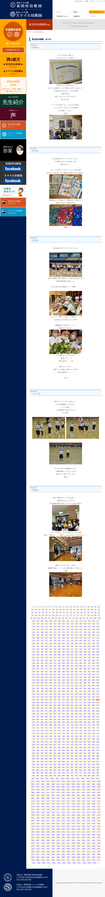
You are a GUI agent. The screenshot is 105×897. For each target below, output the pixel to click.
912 (76, 761)
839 (38, 750)
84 (38, 618)
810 (50, 745)
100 (95, 618)
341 (98, 660)
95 (77, 618)
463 (72, 683)
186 (50, 635)
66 (46, 615)
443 (55, 680)
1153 (37, 809)
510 (68, 691)
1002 (52, 778)
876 (59, 756)
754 (85, 733)
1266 (42, 832)
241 (80, 643)
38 (88, 609)
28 (53, 609)
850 (85, 750)
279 (38, 652)
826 (50, 747)
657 (80, 716)
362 (50, 666)
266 (50, 649)
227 (89, 640)
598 (33, 708)
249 (46, 646)
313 (46, 657)
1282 (53, 835)
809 (46, 745)
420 (93, 674)
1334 (32, 846)
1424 (64, 863)
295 (38, 655)
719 (72, 728)
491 (55, 688)
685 (63, 722)
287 (72, 652)
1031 (58, 784)
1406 (42, 860)
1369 (68, 851)
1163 (88, 809)
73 (71, 615)
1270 (63, 832)
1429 (89, 863)
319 (72, 657)
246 (33, 646)
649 (46, 716)
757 (98, 733)
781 (63, 739)
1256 (63, 829)
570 (50, 702)
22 (32, 609)
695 (38, 725)
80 (95, 615)
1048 (73, 787)
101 (99, 618)
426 (50, 677)
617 (46, 711)
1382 (63, 854)
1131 (68, 804)
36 (81, 609)
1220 (93, 820)
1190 (83, 815)
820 (93, 745)
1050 (83, 787)
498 (85, 688)
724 (93, 728)
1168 (42, 812)
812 (59, 745)
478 (68, 685)
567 (38, 702)
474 (50, 685)
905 (46, 761)
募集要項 (80, 16)
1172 (63, 812)
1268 (53, 832)
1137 (98, 804)
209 (80, 638)
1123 (98, 801)
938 (50, 767)
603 (55, 708)
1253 (48, 829)
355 (89, 663)
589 (63, 705)
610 (85, 708)
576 (76, 702)
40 (95, 609)
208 (76, 638)
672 (76, 719)
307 (89, 655)
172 (59, 632)
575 (72, 702)
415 (72, 674)
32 (67, 609)
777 (46, 739)
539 (55, 697)
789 (98, 739)
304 (76, 655)
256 (76, 646)
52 (67, 612)
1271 (68, 832)
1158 (63, 809)
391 (38, 671)
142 (68, 626)
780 (59, 739)
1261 (88, 829)
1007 (77, 778)
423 (38, 677)
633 (46, 714)
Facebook (13, 167)
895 (72, 759)
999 (37, 778)
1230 (73, 823)
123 (55, 624)
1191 (88, 815)
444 (59, 680)
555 (55, 700)
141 (63, 626)
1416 (93, 860)
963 (89, 770)
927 (72, 764)
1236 (32, 826)
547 (89, 697)
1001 (47, 778)
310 (33, 657)
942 (68, 767)
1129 (58, 804)
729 (46, 730)
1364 (42, 851)
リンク (97, 16)
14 (74, 607)
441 (46, 680)
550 (33, 700)
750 (68, 733)
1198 (53, 818)
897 (80, 759)
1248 (93, 826)
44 (39, 612)
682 (50, 722)
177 (80, 632)
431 (72, 677)
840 (42, 750)
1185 (58, 815)
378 (50, 669)
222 (68, 640)
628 (93, 711)
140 (59, 626)
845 (63, 750)
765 (63, 736)
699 (55, 725)
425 (46, 677)
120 (42, 624)
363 (55, 666)
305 (80, 655)
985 (46, 775)
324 (93, 657)
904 (42, 761)
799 (72, 742)
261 (98, 646)
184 (42, 635)
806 (33, 745)
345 (46, 663)
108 (59, 621)
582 (33, 705)
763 (55, 736)
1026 (32, 784)
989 (63, 775)
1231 (78, 823)
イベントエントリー (97, 12)
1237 (37, 826)
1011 (97, 778)
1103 (68, 798)
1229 (68, 823)
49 (57, 612)
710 (33, 728)
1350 (42, 849)
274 (85, 649)
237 (63, 643)
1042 (42, 787)
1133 (78, 804)
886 (33, 759)
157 (63, 629)
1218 (83, 820)
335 (72, 660)
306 (85, 655)
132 (93, 624)
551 (38, 700)
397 (63, 671)
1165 (98, 809)
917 (98, 761)
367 (72, 666)
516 (93, 691)
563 (89, 700)
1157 (58, 809)
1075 (68, 792)
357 (98, 663)
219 (55, 640)
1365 (48, 851)
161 (80, 629)
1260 (83, 829)
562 (85, 700)
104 (42, 621)
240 (76, 643)
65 (43, 615)
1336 (42, 846)
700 (59, 725)
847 (72, 750)
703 (72, 725)
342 (33, 663)
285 (63, 652)
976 (76, 773)
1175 (78, 812)
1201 (68, 818)
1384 (73, 854)
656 (76, 716)
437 (98, 677)
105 (46, 621)
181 (98, 632)
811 (55, 745)
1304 (93, 837)
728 (42, 730)
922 (50, 764)
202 (50, 638)
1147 (78, 806)
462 (68, 683)
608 (76, 708)
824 (42, 747)
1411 (68, 860)
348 (59, 663)
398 (68, 671)
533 (98, 694)
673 (80, 719)
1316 (83, 840)
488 (42, 688)
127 (72, 624)
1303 (88, 837)
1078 (83, 792)
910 (68, 761)
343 (38, 663)
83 (35, 618)
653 (63, 716)
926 (68, 764)
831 (72, 747)
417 (80, 674)
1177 (88, 812)
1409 (58, 860)
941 (63, 767)
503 (38, 691)
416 (76, 674)
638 (68, 714)
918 (33, 764)
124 (59, 624)
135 (38, 626)
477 (63, 685)
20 (95, 607)
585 (46, 705)
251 (55, 646)
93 (70, 618)
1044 (53, 787)
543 (72, 697)
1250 (32, 829)
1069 (37, 792)
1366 (53, 851)
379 (55, 669)
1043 (48, 787)
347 (55, 663)
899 (89, 759)
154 (50, 629)
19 (91, 607)
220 (59, 640)
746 (50, 733)
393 (46, 671)
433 (80, 677)
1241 (58, 826)
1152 (32, 809)
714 (50, 728)
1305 (98, 837)
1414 (83, 860)
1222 (32, 823)
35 (78, 609)
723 (89, 728)
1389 (98, 854)
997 (98, 775)
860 (59, 753)
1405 (37, 860)
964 (93, 770)
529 (80, 694)
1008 (82, 778)
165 (98, 629)
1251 (37, 829)
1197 (48, 818)
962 (85, 770)
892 (59, 759)
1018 (63, 781)
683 (55, 722)
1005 (67, 778)
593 (80, 705)
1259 (78, 829)
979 (89, 773)
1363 (37, 851)
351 (72, 663)
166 (33, 632)
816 (76, 745)
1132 (73, 804)
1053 (98, 787)
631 (38, 714)
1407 (48, 860)
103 (38, 621)
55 (78, 612)
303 (72, 655)
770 (85, 736)
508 (59, 691)
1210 (42, 820)
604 (59, 708)
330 (50, 660)
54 (74, 612)
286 (68, 652)
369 (80, 666)
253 (63, 646)
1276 (93, 832)
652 (59, 716)
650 (50, 716)
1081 (98, 792)
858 (50, 753)
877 (63, 756)
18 (88, 607)
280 (42, 652)
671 (72, 719)
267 (55, 649)
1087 (58, 795)
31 (64, 609)
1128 (53, 804)
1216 (73, 820)
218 (50, 640)
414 (68, 674)
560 (76, 700)
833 (80, 747)
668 (59, 719)
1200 (63, 818)
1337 (48, 846)
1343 (78, 846)
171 (55, 632)
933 (98, 764)
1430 (94, 863)
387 (89, 669)
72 (67, 615)
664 (42, 719)
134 (33, 626)
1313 (68, 840)
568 (42, 702)
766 (68, 736)
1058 (53, 789)
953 (46, 770)
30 (60, 609)
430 (68, 677)
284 (59, 652)
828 (59, 747)
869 (98, 753)
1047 (68, 787)
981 (98, 773)
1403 (98, 857)
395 (55, 671)
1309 (48, 840)
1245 (78, 826)
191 (72, 635)
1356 (73, 849)
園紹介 (80, 12)
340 (93, 660)
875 (55, 756)
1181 (37, 815)
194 (85, 635)
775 (38, 739)
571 (55, 702)
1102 (63, 798)
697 (46, 725)
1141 (48, 806)
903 (38, 761)
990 (68, 775)
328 (42, 660)
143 (72, 626)
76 (81, 615)
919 (38, 764)
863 (72, 753)
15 (78, 607)
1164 (93, 809)
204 (59, 638)
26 (46, 609)
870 (33, 756)
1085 (48, 795)
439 (38, 680)
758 (33, 736)
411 (55, 674)
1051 (88, 787)
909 (63, 761)
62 (32, 615)
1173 (68, 812)
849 (80, 750)
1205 (88, 818)
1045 (58, 787)
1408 (53, 860)
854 (33, 753)
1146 (73, 806)
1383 (68, 854)
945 (80, 767)
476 (59, 685)
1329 (78, 843)
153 (46, 629)
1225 (48, 823)
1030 (53, 784)
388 (93, 669)
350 (68, 663)
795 (55, 742)
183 (38, 635)
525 (63, 694)
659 (89, 716)
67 (50, 615)
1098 (42, 798)
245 (98, 643)
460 (59, 683)
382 (68, 669)
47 (50, 612)
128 (76, 624)
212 (93, 638)
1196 (42, 818)
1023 (88, 781)
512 (76, 691)
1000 (42, 778)
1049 (78, 787)
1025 (98, 781)
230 (33, 643)
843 (55, 750)
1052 (93, 787)
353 (80, 663)
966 (33, 773)
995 (89, 775)
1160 (73, 809)
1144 (63, 806)
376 (42, 669)
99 (91, 618)
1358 (83, 849)
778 (50, 739)
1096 (32, 798)
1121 (88, 801)
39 (92, 609)
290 (85, 652)
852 (93, 750)
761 (46, 736)
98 (87, 618)
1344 (83, 846)
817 (80, 745)
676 (93, 719)
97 (84, 618)
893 (63, 759)
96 (80, 618)
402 (85, 671)
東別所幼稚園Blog (39, 32)
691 (89, 722)
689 (80, 722)
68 (53, 615)
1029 (48, 784)
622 (68, 711)
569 (46, 702)
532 (93, 694)
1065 (88, 789)
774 (33, 739)
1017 (58, 781)
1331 (88, 843)
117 (98, 621)
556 (59, 700)
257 (80, 646)
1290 (93, 835)
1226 (53, 823)
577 (80, 702)
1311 (58, 840)
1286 (73, 835)
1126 (42, 804)
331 (55, 660)
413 (63, 674)
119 (38, 624)
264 (42, 649)
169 (46, 632)
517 (98, 691)
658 (85, 716)
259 (89, 646)
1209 (37, 820)
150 (33, 629)
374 (33, 669)
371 (89, 666)
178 (85, 632)
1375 (98, 851)
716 (59, 728)
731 (55, 730)
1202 (73, 818)
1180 (32, 815)
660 (93, 716)
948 (93, 767)
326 (33, 660)
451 (89, 680)
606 (68, 708)
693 (98, 722)
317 (63, 657)
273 (80, 649)
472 (42, 685)
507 (55, 691)
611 (89, 708)
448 (76, 680)
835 (89, 747)
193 (80, 635)
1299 (68, 837)
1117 (68, 801)
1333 (98, 843)
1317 (88, 840)
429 (63, 677)
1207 (98, 818)
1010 (92, 778)
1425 (69, 863)
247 (38, 646)
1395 (58, 857)
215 (38, 640)
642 (85, 714)
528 (76, 694)
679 (38, 722)
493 (63, 688)
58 (88, 612)
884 (93, 756)
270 (68, 649)
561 (80, 700)
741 (98, 730)
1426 (74, 863)
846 (68, 750)
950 (33, 770)
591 (72, 705)
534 (33, 697)
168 (42, 632)
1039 (98, 784)
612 (93, 708)
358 (33, 666)
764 (59, 736)
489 (46, 688)
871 (38, 756)
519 (38, 694)
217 (46, 640)
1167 (37, 812)
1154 (42, 809)
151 (38, 629)
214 (33, 640)
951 (38, 770)
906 (50, 761)
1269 (58, 832)
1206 (93, 818)
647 (38, 716)
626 (85, 711)
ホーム (63, 12)
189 (63, 635)
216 (42, 640)
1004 (62, 778)
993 (80, 775)
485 (98, 685)
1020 (73, 781)
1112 (42, 801)
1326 (63, 843)
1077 (78, 792)
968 (42, 773)
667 (55, 719)
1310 (53, 840)
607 (72, 708)
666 (50, 719)
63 (36, 615)
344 (42, 663)
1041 (37, 787)
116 (93, 621)
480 (76, 685)
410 (50, 674)
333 (63, 660)
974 (68, 773)
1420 (43, 863)
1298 (63, 837)
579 (89, 702)
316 (59, 657)
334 (68, 660)
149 (98, 626)
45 (43, 612)
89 (56, 618)
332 (59, 660)
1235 (98, 823)
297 (46, 655)
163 (89, 629)
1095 (98, 795)
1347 (98, 846)
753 (80, 733)
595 (89, 705)
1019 (68, 781)
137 (46, 626)
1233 (88, 823)
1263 (98, 829)
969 (46, 773)
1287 (78, 835)
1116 (63, 801)
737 (80, 730)
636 (59, 714)
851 (89, 750)
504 (42, 691)
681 (46, 722)
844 (59, 750)
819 (89, 745)
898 (85, 759)
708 (93, 725)
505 (46, 691)
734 (68, 730)
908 (59, 761)
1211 (48, 820)
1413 (78, 860)
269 (63, 649)
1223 (37, 823)
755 (89, 733)
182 (33, 635)
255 (72, 646)
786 (85, 739)
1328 (73, 843)
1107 (88, 798)
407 (38, 674)
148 (93, 626)
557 (63, 700)
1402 (93, 857)
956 (59, 770)
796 (59, 742)
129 (80, 624)
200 (42, 638)
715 (55, 728)
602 (50, 708)
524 (59, 694)
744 (42, 733)
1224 (42, 823)
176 (76, 632)
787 (89, 739)
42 (32, 612)
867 (89, 753)
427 (55, 677)
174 (68, 632)
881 (80, 756)
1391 (37, 857)
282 (50, 652)
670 (68, 719)
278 (33, 652)
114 (85, 621)
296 (42, 655)
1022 (83, 781)
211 (89, 638)
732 (59, 730)
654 (68, 716)
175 (72, 632)
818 (85, 745)
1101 (58, 798)
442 (50, 680)
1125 (37, 804)
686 (68, 722)
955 (55, 770)
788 (93, 739)
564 (93, 700)
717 (63, 728)
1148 (83, 806)
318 (68, 657)
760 (42, 736)
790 (33, 742)
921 (46, 764)
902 (33, 761)
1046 (63, 787)
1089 (68, 795)
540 (59, 697)
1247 (88, 826)
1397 (68, 857)
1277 (98, 832)
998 (33, 778)
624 (76, 711)
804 (93, 742)
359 (38, 666)
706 (85, 725)
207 (72, 638)
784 (76, 739)
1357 (78, 849)
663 (38, 719)
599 (38, 708)
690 (85, 722)
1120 (83, 801)
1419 (38, 863)
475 (55, 685)
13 (71, 607)
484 (93, 685)
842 (50, 750)
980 (93, 773)
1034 (73, 784)
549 (98, 697)
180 (93, 632)
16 (81, 607)
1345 (88, 846)
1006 (72, 778)
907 (55, 761)
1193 (98, 815)
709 (98, 725)
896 (76, 759)
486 (33, 688)
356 (93, 663)
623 (72, 711)
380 (59, 669)
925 (63, 764)
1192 (93, 815)
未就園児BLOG (13, 50)
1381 (58, 854)
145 (80, 626)
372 (93, 666)
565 (98, 700)
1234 (93, 823)
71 (64, 615)
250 (50, 646)
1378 (42, 854)
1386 (83, 854)
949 (98, 767)
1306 (32, 840)
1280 (42, 835)
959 (72, 770)
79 (92, 615)
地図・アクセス (90, 1)
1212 (53, 820)
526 (68, 694)
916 (93, 761)
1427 (79, 863)
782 (68, 739)
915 (89, 761)
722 (85, 728)
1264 (32, 832)
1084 (42, 795)
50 (60, 612)
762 (50, 736)
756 (93, 733)
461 (63, 683)
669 (63, 719)
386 (85, 669)
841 (46, 750)
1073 (58, 792)
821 (98, 745)
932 (93, 764)
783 (72, 739)
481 (80, 685)
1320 (32, 843)
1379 (48, 854)
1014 (42, 781)
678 (33, 722)
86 (45, 618)
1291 (98, 835)
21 (98, 607)
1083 (37, 795)
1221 (98, 820)
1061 (68, 789)
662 (33, 719)
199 (38, 638)
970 (50, 773)
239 (72, 643)
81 (99, 615)
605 (63, 708)
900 (93, 759)
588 (59, 705)
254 (68, 646)
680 (42, 722)
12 (67, 607)
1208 (32, 820)
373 (98, 666)
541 (63, 697)
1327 (68, 843)
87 (49, 618)
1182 (42, 815)
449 (80, 680)
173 (63, 632)
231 (38, 643)
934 (33, 767)
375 (38, 669)
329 (46, 660)
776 (42, 739)
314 (50, 657)
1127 (48, 804)
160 (76, 629)
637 (63, 714)
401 (80, 671)
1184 (53, 815)
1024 (93, 781)
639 (72, 714)
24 (39, 609)
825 (46, 747)
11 (64, 607)
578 (85, 702)
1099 (48, 798)
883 (89, 756)
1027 (37, 784)
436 (93, 677)
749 (63, 733)
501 (98, 688)
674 (85, 719)
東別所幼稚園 (52, 9)
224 (76, 640)
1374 (93, 851)
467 (89, 683)
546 (85, 697)
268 (59, 649)
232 (42, 643)
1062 (73, 789)
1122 (93, 801)
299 (55, 655)
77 (85, 615)
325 (98, 657)
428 (59, 677)
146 (85, 626)
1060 (63, 789)
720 (76, 728)
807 (38, 745)
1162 (83, 809)
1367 (58, 851)
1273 (78, 832)
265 (46, 649)
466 (85, 683)
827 (55, 747)
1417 (98, 860)
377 (46, 669)
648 (42, 716)
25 (43, 609)
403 (89, 671)
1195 (37, 818)
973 (63, 773)
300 (59, 655)
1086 (53, 795)
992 (76, 775)
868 (93, 753)
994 (85, 775)
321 (80, 657)
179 (89, 632)
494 (68, 688)
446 (68, 680)
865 (80, 753)
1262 (93, 829)
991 (72, 775)
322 (85, 657)
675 (89, 719)
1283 (58, 835)
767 (72, 736)
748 (59, 733)
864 (76, 753)
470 (33, 685)
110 (68, 621)
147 (89, 626)
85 (42, 618)
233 (46, 643)
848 (76, 750)
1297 (58, 837)
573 (63, 702)
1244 (73, 826)
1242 (63, 826)
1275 (88, 832)
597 (98, 705)
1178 (93, 812)
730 (50, 730)
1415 (88, 860)
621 (63, 711)
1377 (37, 854)
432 (76, 677)
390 (33, 671)
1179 (98, 812)
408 (42, 674)
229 (98, 640)
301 (63, 655)
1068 (32, 792)
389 (98, 669)
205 (63, 638)
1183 (48, 815)
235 (55, 643)
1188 (73, 815)
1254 (53, 829)
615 (38, 711)
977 (80, 773)
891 (55, 759)
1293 (37, 837)
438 (33, 680)
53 (71, 612)
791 (38, 742)
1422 (53, 863)
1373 (88, 851)
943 (72, 767)
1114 (53, 801)
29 (57, 609)
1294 (42, 837)
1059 (58, 789)
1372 (83, 851)
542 (68, 697)
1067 (98, 789)
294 (33, 655)
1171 (58, 812)
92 (66, 618)
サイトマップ (101, 1)
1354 (63, 849)
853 (98, 750)
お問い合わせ (79, 1)
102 (33, 621)
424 (42, 677)
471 (38, 685)
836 (93, 747)
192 (76, 635)
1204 (83, 818)
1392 (42, 857)
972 (59, 773)
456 (42, 683)
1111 (37, 801)
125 (63, 624)
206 (68, 638)
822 (33, 747)
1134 (83, 804)
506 (50, 691)
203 (55, 638)
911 (72, 761)
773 (98, 736)
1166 (32, 812)
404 (93, 671)
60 (95, 612)
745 (46, 733)
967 (38, 773)
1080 (93, 792)
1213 (58, 820)
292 (93, 652)
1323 (48, 843)
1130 (63, 804)
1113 (48, 801)
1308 (42, 840)
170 (50, 632)
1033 (68, 784)
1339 (58, 846)
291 (89, 652)
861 (63, 753)
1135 (88, 804)
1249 (98, 826)
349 (63, 663)
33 (71, 609)
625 (80, 711)
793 (46, 742)
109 (63, 621)
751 (72, 733)
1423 (58, 863)
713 (46, 728)
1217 (78, 820)
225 (80, 640)
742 (33, 733)
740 (93, 730)
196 (93, 635)
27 (50, 609)
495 (72, 688)
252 (59, 646)
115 (89, 621)
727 (38, 730)
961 (80, 770)
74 (74, 615)
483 (89, 685)
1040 (32, 787)
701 (63, 725)
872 (42, 756)
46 (46, 612)
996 (93, 775)
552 (42, 700)
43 (36, 612)
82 (31, 618)
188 (59, 635)
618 (50, 711)
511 (72, 691)
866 (85, 753)
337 (80, 660)
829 (63, 747)
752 (76, 733)
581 (98, 702)
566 (33, 702)
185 (46, 635)
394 (50, 671)
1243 (68, 826)
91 (63, 618)
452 (93, 680)
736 (76, 730)
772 (93, 736)
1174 (73, 812)
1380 (53, 854)
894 (68, 759)
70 (60, 615)
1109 (98, 798)
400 (76, 671)
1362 (32, 851)
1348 (32, 849)
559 (72, 700)
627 (89, 711)
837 (98, 747)
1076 (73, 792)
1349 (37, 849)
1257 (68, 829)
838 (33, 750)
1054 (32, 789)
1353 (58, 849)
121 (46, 624)
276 (93, 649)
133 (98, 624)
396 (59, 671)
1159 (68, 809)
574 (68, 702)
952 (42, 770)
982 (33, 775)
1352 (53, 849)
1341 (68, 846)
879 (72, 756)
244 (93, 643)
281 (46, 652)
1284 (63, 835)
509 (63, 691)
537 (46, 697)
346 (50, 663)
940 (59, 767)
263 (38, 649)
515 (89, 691)
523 (55, 694)
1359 (88, 849)
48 (53, 612)
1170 (53, 812)
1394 (53, 857)
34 (74, 609)
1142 (53, 806)
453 (98, 680)
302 (68, 655)
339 (89, 660)
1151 (98, 806)
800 (76, 742)
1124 (32, 804)
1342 (73, 846)
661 (98, 716)
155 (55, 629)
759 (38, 736)
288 (76, 652)
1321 (37, 843)
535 (38, 697)
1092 (83, 795)
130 (85, 624)
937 (46, 767)
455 (38, 683)
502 (33, 691)
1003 (57, 778)
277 (98, 649)
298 (50, 655)
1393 (48, 857)
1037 (88, 784)
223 (72, 640)
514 (85, 691)
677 (98, 719)
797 (63, 742)
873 (46, 756)
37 (85, 609)
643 (89, 714)
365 (63, 666)
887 (38, 759)
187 (55, 635)
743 (38, 733)
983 (38, 775)
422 (33, 677)
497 (80, 688)
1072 (53, 792)
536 (42, 697)
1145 (68, 806)
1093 (88, 795)
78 (88, 615)
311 (38, 657)
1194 (32, 818)
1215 (68, 820)
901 (98, 759)
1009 (87, 778)
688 (76, 722)
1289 (88, 835)
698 (50, 725)
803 (89, 742)
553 (46, 700)
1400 (83, 857)
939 (55, 767)
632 (42, 714)
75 (78, 615)
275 (89, 649)
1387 (88, 854)
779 (55, 739)
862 (68, 753)
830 (68, 747)
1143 (58, 806)
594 (85, 705)
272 (76, 649)
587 (55, 705)
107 (55, 621)
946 (85, 767)
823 (38, 747)
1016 (53, 781)
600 (42, 708)
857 (46, 753)
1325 (58, 843)
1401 (88, 857)
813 (63, 745)
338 (85, 660)
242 (85, 643)
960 (76, 770)
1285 (68, 835)
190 (68, 635)
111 (72, 621)
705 (80, 725)
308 (93, 655)
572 (59, 702)
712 (42, 728)
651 (55, 716)
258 (85, 646)
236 (59, 643)
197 (98, 635)
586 (50, 705)
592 (76, 705)
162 (85, 629)
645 (98, 714)
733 (63, 730)
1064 (83, 789)
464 (76, 683)
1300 (73, 837)
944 (76, 767)
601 (46, 708)
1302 (83, 837)
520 (42, 694)
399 (72, 671)
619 (55, 711)
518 (33, 694)
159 (72, 629)
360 (42, 666)
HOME (29, 32)
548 (93, 697)
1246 (83, 826)
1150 (93, 806)
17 (85, 607)
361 (46, 666)
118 (33, 624)
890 (50, 759)
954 (50, 770)
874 (50, 756)
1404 (32, 860)
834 (85, 747)
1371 (78, 851)
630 (33, 714)
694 (33, 725)
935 (38, 767)
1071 (48, 792)
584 (42, 705)
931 (89, 764)
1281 (48, 835)
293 (98, 652)
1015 (48, 781)
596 (93, 705)
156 (59, 629)
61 (99, 612)
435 (89, 677)
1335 (37, 846)
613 (98, 708)
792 (42, 742)
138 (50, 626)
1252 (42, 829)
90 (59, 618)
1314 (73, 840)
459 (55, 683)
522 (50, 694)
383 (72, 669)
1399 (78, 857)
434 (85, 677)
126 (68, 624)
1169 (48, 812)
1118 (73, 801)
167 (38, 632)
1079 (88, 792)
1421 (48, 863)
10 (60, 607)
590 (68, 705)
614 (33, 711)
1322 (42, 843)
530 (85, 694)
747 (55, 733)
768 (76, 736)
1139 (37, 806)
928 (76, 764)
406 (33, 674)
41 (99, 609)
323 (89, 657)
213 (98, 638)
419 (89, 674)
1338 (53, 846)
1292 (32, 837)
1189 (78, 815)
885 (98, 756)
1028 (42, 784)
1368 (63, 851)
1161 (78, 809)
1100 (53, 798)
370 (85, 666)
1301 (78, 837)
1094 (93, 795)
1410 (63, 860)
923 (55, 764)
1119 (78, 801)
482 (85, 685)
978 (85, 773)
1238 (42, 826)
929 (80, 764)
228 (93, 640)
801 (80, 742)
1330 (83, 843)
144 (76, 626)
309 (98, 655)
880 (76, 756)
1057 (48, 789)
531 (89, 694)
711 (38, 728)
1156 (53, 809)
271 (72, 649)
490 (50, 688)
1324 (53, 843)
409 (46, 674)
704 (76, 725)
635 (55, 714)
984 (42, 775)
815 (72, 745)
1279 (37, 835)
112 (76, 621)
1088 (63, 795)
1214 (63, 820)
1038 (93, 784)
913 (80, 761)
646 (33, 716)
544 (76, 697)
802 (85, 742)
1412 (73, 860)
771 (89, 736)
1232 (83, 823)
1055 (37, 789)
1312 (63, 840)
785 (80, 739)
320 (76, 657)
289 (80, 652)
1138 (32, 806)
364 (59, 666)
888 (42, 759)
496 (76, 688)
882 (85, 756)
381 (63, 669)
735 (72, 730)
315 (55, 657)
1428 (84, 863)
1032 (63, 784)
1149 (88, 806)
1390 (32, 857)
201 (46, 638)
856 (42, 753)
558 (68, 700)
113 (80, 621)
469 (98, 683)
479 (72, 685)
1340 (63, 846)
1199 (58, 818)
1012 (32, 781)
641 (80, 714)
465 (80, 683)
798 (68, 742)
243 (89, 643)
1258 (73, 829)
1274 (83, 832)
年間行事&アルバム (63, 16)
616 (42, 711)
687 (72, 722)
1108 (93, 798)
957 (63, 770)
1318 (93, 840)
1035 (78, 784)
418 (85, 674)
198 (33, 638)
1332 (93, 843)
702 (68, 725)
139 (55, 626)
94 (73, 618)
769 (80, 736)
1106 (83, 798)
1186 (63, 815)
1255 (58, 829)
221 (63, 640)
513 (80, 691)
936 (42, 767)
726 (33, 730)
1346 (93, 846)
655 (72, 716)
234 (50, 643)
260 (93, 646)
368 (76, 666)
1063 (78, 789)
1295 (48, 837)
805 (98, 742)
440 (42, 680)
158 (68, 629)
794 (50, 742)
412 (59, 674)
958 (68, 770)
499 (89, 688)
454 (33, 683)
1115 (58, 801)
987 (55, 775)
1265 (37, 832)
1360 (93, 849)
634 (50, 714)
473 (46, 685)
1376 (32, 854)
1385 (78, 854)
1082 (32, 795)
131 (89, 624)
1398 (73, 857)
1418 (33, 863)
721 (80, 728)
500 (93, 688)
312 (42, 657)
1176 (83, 812)
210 (85, 638)
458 (50, 683)
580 (93, 702)
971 (55, 773)
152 (42, 629)
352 (76, 663)
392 (42, 671)
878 (68, 756)
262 (33, 649)
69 (57, 615)
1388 (93, 854)
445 (63, 680)
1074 (63, 792)
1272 (73, 832)
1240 (53, 826)
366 (68, 666)
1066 (93, 789)
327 (38, 660)
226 (85, 640)
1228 (63, 823)
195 (89, 635)
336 (76, 660)
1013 (37, 781)
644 (93, 714)
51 (64, 612)
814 (68, 745)
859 (55, 753)
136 (42, 626)
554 (50, 700)
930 (85, 764)
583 (38, 705)
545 (80, 697)
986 (50, 775)
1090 (73, 795)
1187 (68, 815)
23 (36, 609)
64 (39, 615)
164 (93, 629)
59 (92, 612)
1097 (37, 798)
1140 (42, 806)
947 (89, 767)
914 (85, 761)
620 (59, 711)
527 (72, 694)
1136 (93, 804)
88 (52, 618)
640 (76, 714)
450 (85, 680)
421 (98, 674)
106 (50, 621)
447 (72, 680)
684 (59, 722)
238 (68, 643)
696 (42, 725)
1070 (42, 792)
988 (59, 775)
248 (42, 646)
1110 (32, 801)
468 (93, 683)
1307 (37, 840)
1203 (78, 818)
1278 (32, 835)
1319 (98, 840)
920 (42, 764)
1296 (53, 837)
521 (46, 694)
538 (50, 697)
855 (38, 753)
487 (38, 688)
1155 (48, 809)
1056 (42, 789)
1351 (48, 849)
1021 (78, 781)
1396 (63, 857)
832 (76, 747)
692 (93, 722)
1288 (83, 835)
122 (50, 624)
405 (98, 671)
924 (59, 764)
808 (42, 745)
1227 (58, 823)
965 (98, 770)
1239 (48, 826)
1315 (78, 840)
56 (81, 612)
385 (80, 669)
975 (72, 773)
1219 (88, 820)
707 (89, 725)
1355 (68, 849)
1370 (73, 851)
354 (85, 663)
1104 (73, 798)
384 (76, 669)
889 (46, 759)
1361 (98, 849)
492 (59, 688)
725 (98, 728)
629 (98, 711)
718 (68, 728)
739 (89, 730)
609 (80, 708)
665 (46, 719)
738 (85, 730)
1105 (78, 798)
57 (85, 612)
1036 (83, 784)
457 (46, 683)
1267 (48, 832)
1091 (78, 795)
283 (55, 652)
